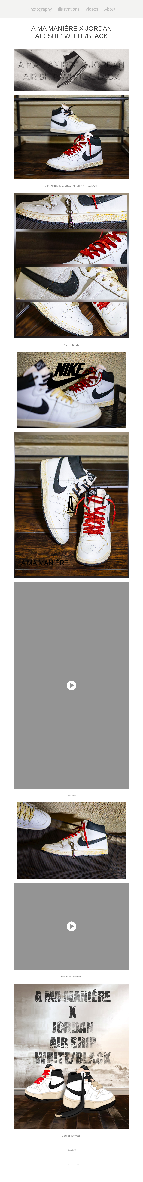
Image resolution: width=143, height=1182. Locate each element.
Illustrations (68, 9)
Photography (40, 9)
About (109, 9)
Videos (91, 9)
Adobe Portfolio (75, 1165)
